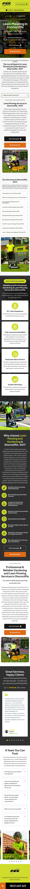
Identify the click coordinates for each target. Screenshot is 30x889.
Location (7, 16)
